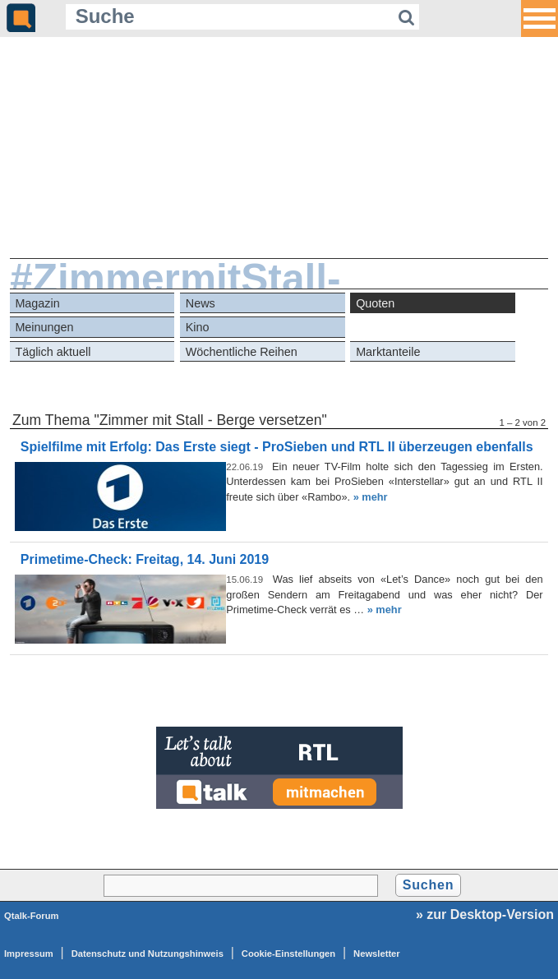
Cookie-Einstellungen (288, 953)
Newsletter (376, 953)
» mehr (370, 497)
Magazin (37, 303)
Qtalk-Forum (31, 916)
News (200, 303)
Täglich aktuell (52, 351)
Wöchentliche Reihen (241, 351)
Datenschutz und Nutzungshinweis (147, 953)
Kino (198, 327)
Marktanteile (388, 351)
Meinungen (44, 327)
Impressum (28, 953)
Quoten (375, 303)
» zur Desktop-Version (485, 914)
